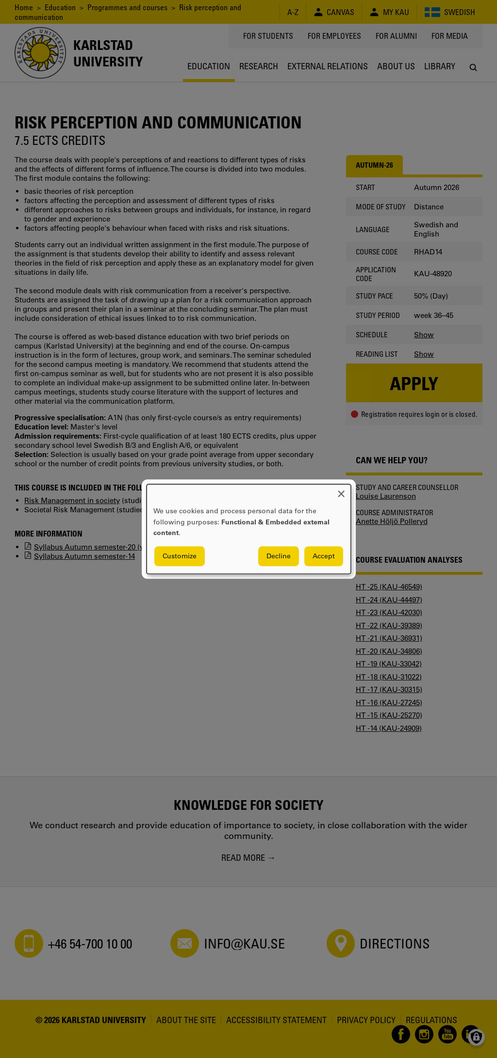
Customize (180, 556)
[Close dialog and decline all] (341, 490)
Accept (324, 556)
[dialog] (249, 529)
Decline (278, 556)
